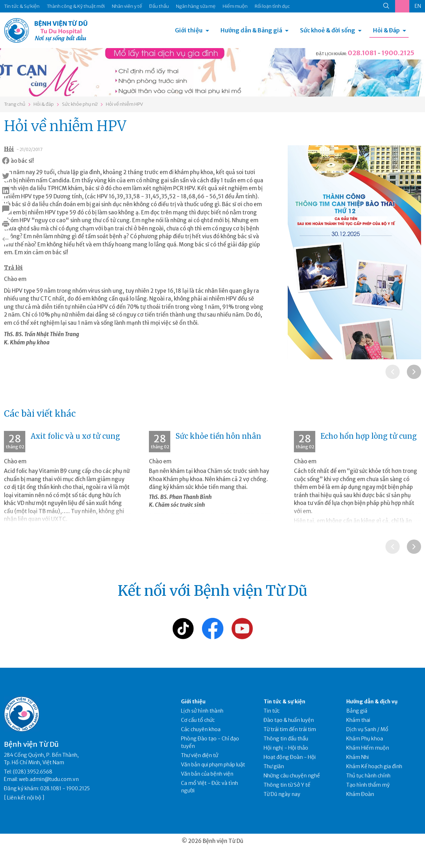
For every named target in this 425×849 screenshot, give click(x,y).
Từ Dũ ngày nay (282, 794)
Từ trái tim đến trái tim (290, 729)
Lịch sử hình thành (202, 711)
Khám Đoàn (360, 794)
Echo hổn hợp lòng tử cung (369, 436)
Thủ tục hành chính (368, 775)
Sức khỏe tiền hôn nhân (218, 436)
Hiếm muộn (235, 6)
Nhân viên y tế (127, 6)
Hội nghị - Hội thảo (286, 748)
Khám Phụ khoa (364, 738)
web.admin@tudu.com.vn (49, 779)
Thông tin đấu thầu (286, 738)
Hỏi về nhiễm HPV (124, 104)
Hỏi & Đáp (386, 30)
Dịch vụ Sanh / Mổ (367, 729)
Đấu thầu (159, 6)
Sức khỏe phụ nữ (80, 104)
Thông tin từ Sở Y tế (287, 785)
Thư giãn (274, 766)
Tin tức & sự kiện (284, 701)
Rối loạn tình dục (272, 6)
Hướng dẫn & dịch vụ (372, 701)
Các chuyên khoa (201, 729)
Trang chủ (14, 104)
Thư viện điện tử (199, 755)
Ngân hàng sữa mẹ (196, 6)
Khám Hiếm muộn (367, 748)
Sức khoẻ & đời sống (327, 30)
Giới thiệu (189, 30)
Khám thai (358, 720)
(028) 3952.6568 (32, 772)
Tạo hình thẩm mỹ (368, 785)
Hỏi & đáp (43, 104)
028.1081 (362, 53)
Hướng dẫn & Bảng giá (251, 30)
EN (418, 6)
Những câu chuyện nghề (292, 775)
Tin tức (272, 711)
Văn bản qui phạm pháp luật (213, 764)
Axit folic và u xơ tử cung (75, 436)
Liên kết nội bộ (24, 798)
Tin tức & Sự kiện (22, 6)
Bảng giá (356, 711)
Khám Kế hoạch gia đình (374, 766)
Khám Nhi (357, 757)
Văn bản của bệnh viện (207, 774)
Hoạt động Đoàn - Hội (290, 757)
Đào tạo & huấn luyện (289, 720)
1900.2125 (398, 53)
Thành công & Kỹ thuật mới (76, 6)
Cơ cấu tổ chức (198, 720)
